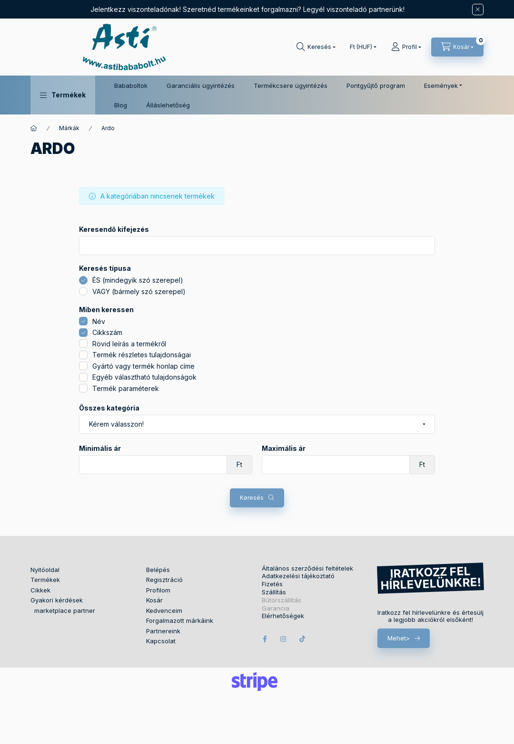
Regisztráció (164, 579)
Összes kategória (109, 408)
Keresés (252, 497)
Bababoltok (131, 85)
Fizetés (272, 584)
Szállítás (274, 592)
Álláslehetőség (168, 105)
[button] (62, 95)
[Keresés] (316, 47)
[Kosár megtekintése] (457, 47)
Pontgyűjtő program (375, 85)
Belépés (158, 569)
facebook (264, 639)
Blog (120, 105)
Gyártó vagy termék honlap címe (143, 366)
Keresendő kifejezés (114, 229)
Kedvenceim (164, 610)
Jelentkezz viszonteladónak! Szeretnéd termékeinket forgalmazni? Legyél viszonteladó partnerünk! (247, 9)
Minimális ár (100, 448)
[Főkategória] (33, 128)
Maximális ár (284, 448)
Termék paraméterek (125, 388)
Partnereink (163, 631)
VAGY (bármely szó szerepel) (139, 291)
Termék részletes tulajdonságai (141, 355)
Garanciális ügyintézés (201, 85)
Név (98, 321)
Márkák (69, 128)
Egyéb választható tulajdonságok (144, 377)
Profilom (158, 590)
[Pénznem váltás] (361, 47)
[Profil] (406, 47)
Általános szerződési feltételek (307, 568)
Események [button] (441, 85)
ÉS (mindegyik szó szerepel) (137, 280)
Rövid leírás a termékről (129, 344)
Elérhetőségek (283, 616)
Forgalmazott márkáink (179, 620)
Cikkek (40, 590)
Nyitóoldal (44, 569)
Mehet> (398, 638)
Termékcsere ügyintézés (290, 85)
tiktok (302, 639)
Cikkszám (107, 332)
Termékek (45, 579)
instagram (283, 639)
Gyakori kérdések (56, 600)
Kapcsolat (161, 641)
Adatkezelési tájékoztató (298, 576)
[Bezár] (478, 9)
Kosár (154, 600)
